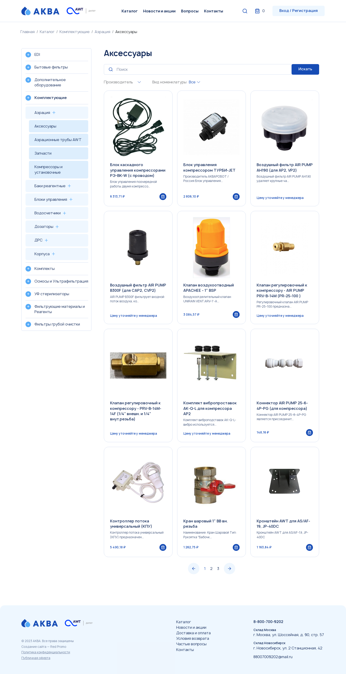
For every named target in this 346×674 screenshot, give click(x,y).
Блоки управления (50, 199)
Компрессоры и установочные (48, 169)
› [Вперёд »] (229, 581)
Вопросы (190, 11)
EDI (37, 54)
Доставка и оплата (193, 632)
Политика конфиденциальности (45, 652)
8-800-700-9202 (268, 621)
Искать (305, 68)
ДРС (38, 240)
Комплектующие (75, 31)
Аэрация (102, 31)
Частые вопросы (191, 643)
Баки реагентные (49, 185)
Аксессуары (45, 126)
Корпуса (42, 253)
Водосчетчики (47, 212)
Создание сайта (33, 647)
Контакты (213, 11)
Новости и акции (159, 11)
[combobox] (138, 82)
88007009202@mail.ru (272, 656)
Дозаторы (43, 226)
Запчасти (42, 153)
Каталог (130, 11)
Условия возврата (192, 638)
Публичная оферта (35, 658)
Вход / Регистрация (298, 10)
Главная (27, 31)
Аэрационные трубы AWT (58, 139)
